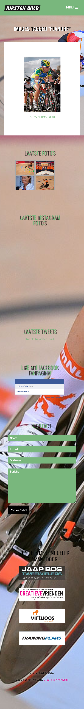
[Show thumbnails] (42, 117)
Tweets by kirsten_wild (40, 339)
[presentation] (36, 521)
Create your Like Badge (54, 397)
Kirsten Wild (23, 386)
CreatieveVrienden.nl (56, 679)
